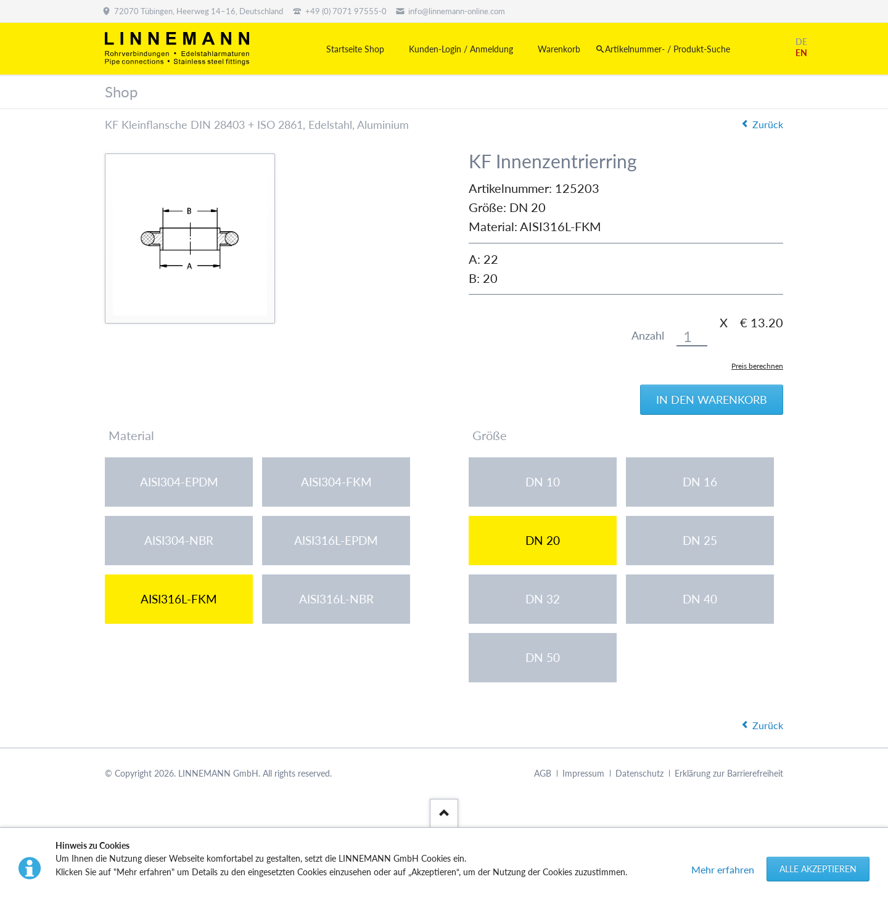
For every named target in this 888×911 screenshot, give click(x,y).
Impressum (583, 773)
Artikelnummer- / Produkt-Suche (667, 49)
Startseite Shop (355, 49)
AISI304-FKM (336, 482)
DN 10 (542, 482)
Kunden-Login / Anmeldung (461, 49)
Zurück (767, 124)
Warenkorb (559, 49)
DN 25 (700, 540)
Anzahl (647, 335)
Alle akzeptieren (818, 869)
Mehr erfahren (722, 869)
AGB (542, 773)
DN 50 (542, 657)
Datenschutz (639, 773)
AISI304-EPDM (179, 482)
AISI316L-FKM (179, 599)
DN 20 (542, 540)
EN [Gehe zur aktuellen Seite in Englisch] (801, 52)
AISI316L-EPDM (336, 540)
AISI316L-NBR (336, 599)
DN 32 (542, 599)
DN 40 (700, 599)
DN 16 (700, 482)
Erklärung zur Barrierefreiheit (729, 773)
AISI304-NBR (178, 540)
